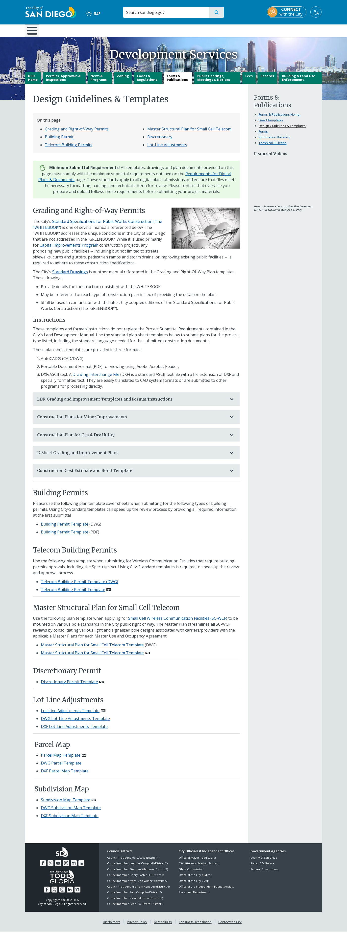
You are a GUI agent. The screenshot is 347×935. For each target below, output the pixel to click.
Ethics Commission (191, 872)
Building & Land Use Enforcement (298, 81)
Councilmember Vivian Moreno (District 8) (135, 901)
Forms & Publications (177, 81)
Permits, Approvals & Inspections (63, 81)
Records (267, 79)
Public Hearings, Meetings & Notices (213, 81)
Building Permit (59, 140)
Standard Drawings (70, 275)
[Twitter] (50, 867)
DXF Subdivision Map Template (70, 819)
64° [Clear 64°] (93, 13)
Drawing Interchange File (96, 378)
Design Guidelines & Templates (282, 129)
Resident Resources (112, 30)
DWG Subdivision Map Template (71, 811)
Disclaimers (111, 925)
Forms (263, 135)
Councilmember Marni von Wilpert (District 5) (137, 884)
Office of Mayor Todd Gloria (197, 861)
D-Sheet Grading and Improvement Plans (131, 456)
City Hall (298, 30)
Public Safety (249, 30)
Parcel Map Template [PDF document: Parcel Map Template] (60, 759)
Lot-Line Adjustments (167, 148)
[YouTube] (58, 867)
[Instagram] (66, 867)
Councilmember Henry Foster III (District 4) (135, 878)
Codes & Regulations (147, 81)
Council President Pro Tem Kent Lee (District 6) (138, 890)
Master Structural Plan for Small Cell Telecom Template (92, 648)
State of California (262, 867)
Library (201, 30)
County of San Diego (263, 861)
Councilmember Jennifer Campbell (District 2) (137, 867)
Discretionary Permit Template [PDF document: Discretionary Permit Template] (69, 685)
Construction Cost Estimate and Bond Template (131, 474)
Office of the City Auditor (195, 878)
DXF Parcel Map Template (65, 774)
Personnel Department (194, 896)
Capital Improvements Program (69, 248)
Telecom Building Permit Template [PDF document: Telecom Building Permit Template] (73, 593)
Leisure (67, 30)
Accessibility (163, 925)
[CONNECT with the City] (287, 12)
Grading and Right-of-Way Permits (77, 132)
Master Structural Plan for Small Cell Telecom (189, 132)
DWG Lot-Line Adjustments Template (75, 722)
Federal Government (264, 872)
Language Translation (195, 925)
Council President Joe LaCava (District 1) (133, 861)
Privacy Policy (137, 925)
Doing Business (156, 30)
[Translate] (316, 12)
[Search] (166, 12)
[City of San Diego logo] (50, 12)
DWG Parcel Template (61, 766)
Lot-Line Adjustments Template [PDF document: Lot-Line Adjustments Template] (70, 714)
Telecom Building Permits (68, 148)
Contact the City (230, 925)
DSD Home (33, 81)
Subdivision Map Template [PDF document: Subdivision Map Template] (65, 803)
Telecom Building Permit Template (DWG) (79, 585)
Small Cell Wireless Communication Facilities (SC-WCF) (177, 622)
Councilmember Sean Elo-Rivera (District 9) (135, 907)
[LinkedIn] (81, 867)
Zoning (123, 79)
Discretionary (159, 140)
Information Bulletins (274, 140)
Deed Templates (271, 123)
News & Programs (99, 81)
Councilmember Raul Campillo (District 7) (134, 896)
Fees (249, 79)
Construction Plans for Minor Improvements (131, 420)
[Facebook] (43, 867)
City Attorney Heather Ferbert (199, 867)
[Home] (34, 32)
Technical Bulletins (272, 146)
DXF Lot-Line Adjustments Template (74, 730)
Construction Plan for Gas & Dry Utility (131, 438)
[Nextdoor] (74, 867)
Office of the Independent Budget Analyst (206, 890)
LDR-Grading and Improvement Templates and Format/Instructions (131, 402)
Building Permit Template (64, 528)
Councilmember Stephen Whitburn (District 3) (137, 872)
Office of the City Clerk (194, 884)
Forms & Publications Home (279, 118)
